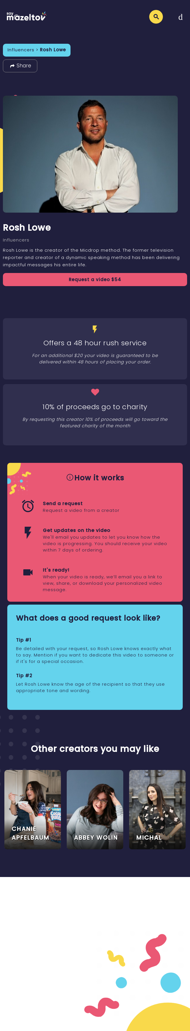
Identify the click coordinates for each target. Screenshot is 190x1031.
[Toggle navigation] (181, 16)
